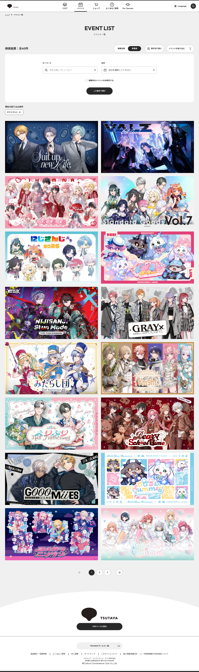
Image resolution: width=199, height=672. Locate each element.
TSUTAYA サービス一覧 (99, 646)
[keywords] (72, 70)
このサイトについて (109, 654)
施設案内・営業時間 (39, 654)
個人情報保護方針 (130, 654)
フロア (65, 6)
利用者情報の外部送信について (156, 654)
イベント (80, 6)
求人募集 (74, 654)
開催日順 (121, 48)
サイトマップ (89, 654)
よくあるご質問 (112, 6)
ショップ (96, 6)
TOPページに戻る (99, 626)
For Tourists (128, 6)
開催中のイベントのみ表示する (99, 80)
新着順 (134, 48)
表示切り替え (156, 48)
